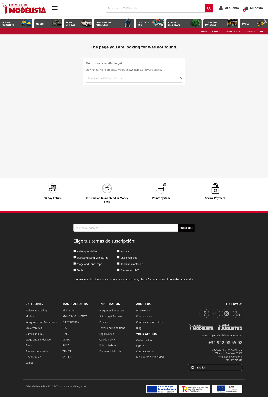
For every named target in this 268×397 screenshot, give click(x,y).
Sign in (140, 345)
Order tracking (144, 340)
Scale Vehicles (127, 258)
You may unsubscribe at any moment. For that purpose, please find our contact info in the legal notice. (133, 279)
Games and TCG (128, 270)
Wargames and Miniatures (90, 258)
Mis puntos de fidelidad (150, 357)
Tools (78, 270)
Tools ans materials (130, 264)
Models (123, 251)
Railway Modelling (85, 251)
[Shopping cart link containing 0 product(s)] (253, 8)
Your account (147, 334)
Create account (145, 351)
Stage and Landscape (87, 264)
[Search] (156, 8)
